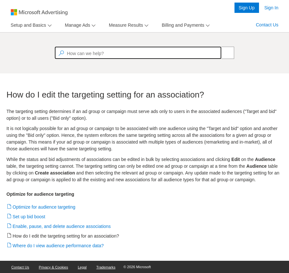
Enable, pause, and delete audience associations (62, 226)
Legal (82, 267)
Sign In (271, 7)
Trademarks (105, 267)
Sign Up (247, 7)
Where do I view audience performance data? (58, 245)
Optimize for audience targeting (44, 207)
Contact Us (267, 24)
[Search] (224, 53)
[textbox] (138, 53)
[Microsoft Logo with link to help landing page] (39, 12)
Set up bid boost (29, 216)
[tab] (27, 25)
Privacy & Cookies (53, 267)
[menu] (30, 25)
